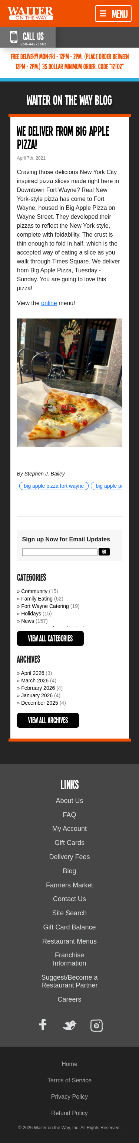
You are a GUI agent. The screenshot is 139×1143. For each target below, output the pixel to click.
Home (69, 1064)
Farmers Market (69, 885)
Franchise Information (69, 959)
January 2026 (37, 695)
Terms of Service (69, 1080)
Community (34, 591)
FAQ (69, 815)
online (49, 303)
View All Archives (48, 720)
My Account (69, 828)
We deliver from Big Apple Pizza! (63, 137)
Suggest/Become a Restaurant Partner (69, 981)
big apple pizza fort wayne (54, 486)
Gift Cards (69, 842)
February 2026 (38, 688)
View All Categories (50, 638)
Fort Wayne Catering (45, 606)
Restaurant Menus (69, 941)
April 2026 (32, 673)
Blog (69, 871)
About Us (69, 800)
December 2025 (39, 703)
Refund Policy (69, 1113)
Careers (69, 999)
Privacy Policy (69, 1097)
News (27, 621)
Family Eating (37, 599)
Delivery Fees (69, 857)
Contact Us (69, 899)
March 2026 (35, 680)
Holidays (31, 614)
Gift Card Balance (69, 927)
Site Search (69, 913)
